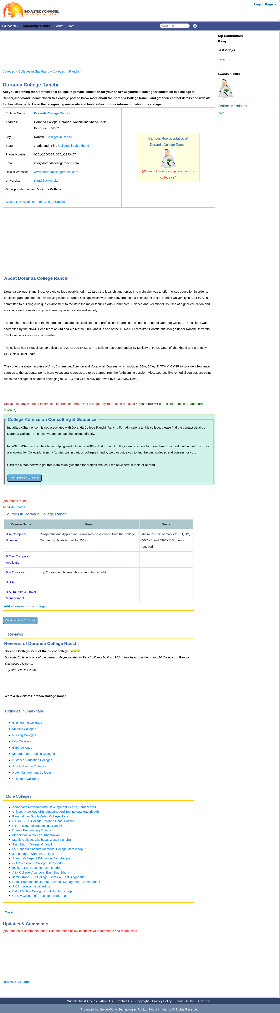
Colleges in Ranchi (66, 71)
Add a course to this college (25, 606)
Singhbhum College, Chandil (32, 844)
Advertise (203, 1001)
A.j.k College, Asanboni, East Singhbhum (40, 872)
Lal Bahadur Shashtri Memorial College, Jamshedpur (49, 849)
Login (258, 4)
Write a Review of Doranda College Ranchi (35, 201)
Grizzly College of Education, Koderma (39, 895)
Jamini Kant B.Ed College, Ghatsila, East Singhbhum (49, 877)
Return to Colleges (16, 981)
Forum (58, 26)
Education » (10, 26)
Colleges (9, 71)
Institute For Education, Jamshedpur (37, 867)
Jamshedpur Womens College (33, 853)
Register (271, 4)
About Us (106, 1001)
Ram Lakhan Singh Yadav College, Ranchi (41, 816)
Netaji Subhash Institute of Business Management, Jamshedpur (56, 882)
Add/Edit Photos (14, 507)
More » (72, 26)
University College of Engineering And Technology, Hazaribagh (55, 811)
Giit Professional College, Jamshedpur (38, 863)
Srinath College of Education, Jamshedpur (41, 858)
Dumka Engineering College (31, 830)
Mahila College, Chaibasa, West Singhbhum (42, 839)
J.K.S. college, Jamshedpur (31, 886)
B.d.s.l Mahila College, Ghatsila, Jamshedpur (43, 891)
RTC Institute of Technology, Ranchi (37, 825)
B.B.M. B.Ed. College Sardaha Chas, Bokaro (43, 821)
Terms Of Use (184, 1001)
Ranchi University (46, 180)
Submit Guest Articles (82, 1001)
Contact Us (124, 1001)
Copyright (142, 1001)
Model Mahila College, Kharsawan (36, 835)
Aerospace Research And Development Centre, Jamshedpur (54, 807)
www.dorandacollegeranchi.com (56, 172)
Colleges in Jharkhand (33, 71)
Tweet (9, 912)
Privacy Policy (162, 1001)
